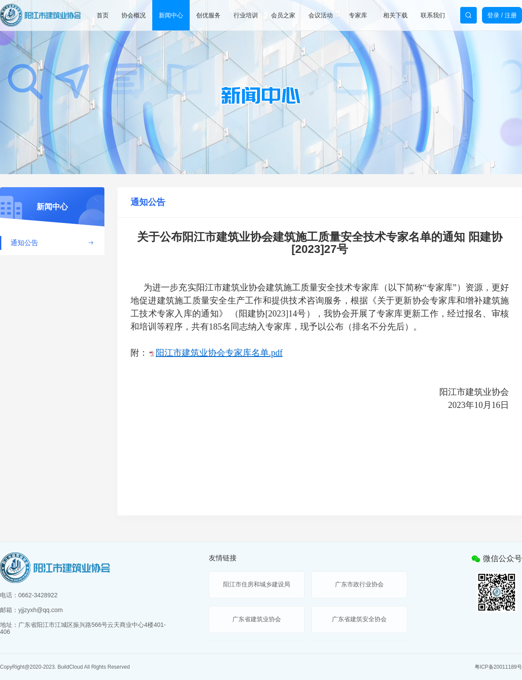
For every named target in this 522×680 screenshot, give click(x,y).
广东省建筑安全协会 (359, 619)
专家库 (358, 15)
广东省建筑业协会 (256, 619)
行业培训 (246, 15)
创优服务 (208, 15)
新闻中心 (171, 15)
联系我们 (433, 15)
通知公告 (52, 242)
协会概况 (133, 15)
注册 (511, 15)
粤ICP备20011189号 (498, 667)
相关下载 (395, 15)
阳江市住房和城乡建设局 (256, 584)
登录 (493, 15)
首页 (103, 15)
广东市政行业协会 (359, 584)
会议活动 (320, 15)
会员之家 (283, 15)
